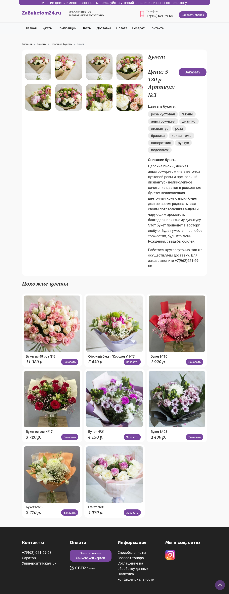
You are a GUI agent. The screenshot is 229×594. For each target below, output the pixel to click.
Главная (30, 28)
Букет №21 (96, 431)
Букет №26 (34, 507)
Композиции (67, 28)
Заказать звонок (193, 15)
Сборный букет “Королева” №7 (111, 356)
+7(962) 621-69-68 (159, 16)
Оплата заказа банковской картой (90, 555)
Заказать (193, 72)
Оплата (121, 28)
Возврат (138, 28)
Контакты (157, 28)
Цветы (87, 28)
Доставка (104, 28)
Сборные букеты (61, 44)
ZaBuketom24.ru (41, 13)
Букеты (47, 28)
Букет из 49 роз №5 (40, 356)
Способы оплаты (131, 552)
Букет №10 (159, 356)
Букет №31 (96, 507)
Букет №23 (159, 431)
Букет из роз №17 (39, 431)
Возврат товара (130, 558)
